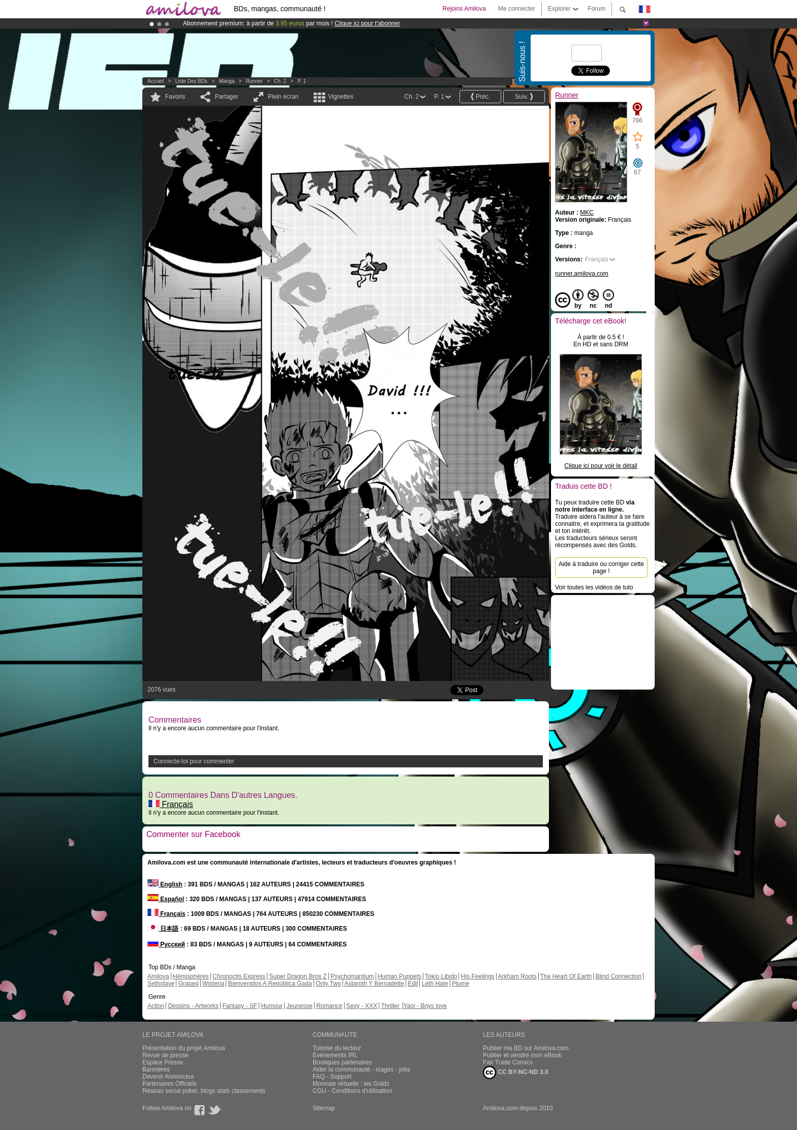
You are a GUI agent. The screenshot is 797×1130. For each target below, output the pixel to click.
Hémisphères (191, 976)
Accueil (155, 81)
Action (155, 1005)
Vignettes (340, 96)
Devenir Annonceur (168, 1076)
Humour (272, 1005)
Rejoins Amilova (464, 8)
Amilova (158, 976)
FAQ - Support (332, 1076)
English (164, 884)
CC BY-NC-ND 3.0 (515, 1072)
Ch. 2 (280, 81)
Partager (226, 96)
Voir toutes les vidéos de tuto (594, 587)
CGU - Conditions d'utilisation (352, 1090)
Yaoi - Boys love (425, 1005)
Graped (188, 983)
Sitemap (324, 1108)
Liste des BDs (191, 81)
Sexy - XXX (361, 1005)
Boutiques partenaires (342, 1062)
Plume (460, 983)
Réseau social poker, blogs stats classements (203, 1090)
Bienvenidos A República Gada (270, 983)
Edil (413, 983)
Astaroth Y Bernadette (374, 983)
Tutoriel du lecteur (337, 1048)
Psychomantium (352, 976)
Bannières (156, 1069)
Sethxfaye (160, 983)
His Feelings (478, 976)
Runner (254, 81)
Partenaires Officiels (169, 1083)
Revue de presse (165, 1055)
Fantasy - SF (239, 1005)
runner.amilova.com (581, 273)
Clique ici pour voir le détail (600, 465)
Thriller (391, 1005)
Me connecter (516, 8)
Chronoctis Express (238, 976)
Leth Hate (435, 983)
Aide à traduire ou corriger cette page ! (601, 567)
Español (165, 899)
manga (227, 81)
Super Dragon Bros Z (297, 976)
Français (170, 804)
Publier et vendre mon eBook (522, 1055)
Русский (166, 944)
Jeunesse (299, 1005)
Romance (329, 1005)
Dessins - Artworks (193, 1005)
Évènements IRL (335, 1055)
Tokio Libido (441, 976)
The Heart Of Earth (566, 976)
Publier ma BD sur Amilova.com (526, 1048)
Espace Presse (162, 1062)
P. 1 (301, 81)
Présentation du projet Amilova (183, 1048)
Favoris (175, 96)
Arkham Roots (517, 976)
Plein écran (283, 96)
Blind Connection (618, 976)
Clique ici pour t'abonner (367, 23)
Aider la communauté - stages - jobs (361, 1069)
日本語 (162, 928)
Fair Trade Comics (508, 1062)
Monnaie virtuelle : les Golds (351, 1083)
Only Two (328, 983)
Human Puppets (399, 976)
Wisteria (213, 983)
